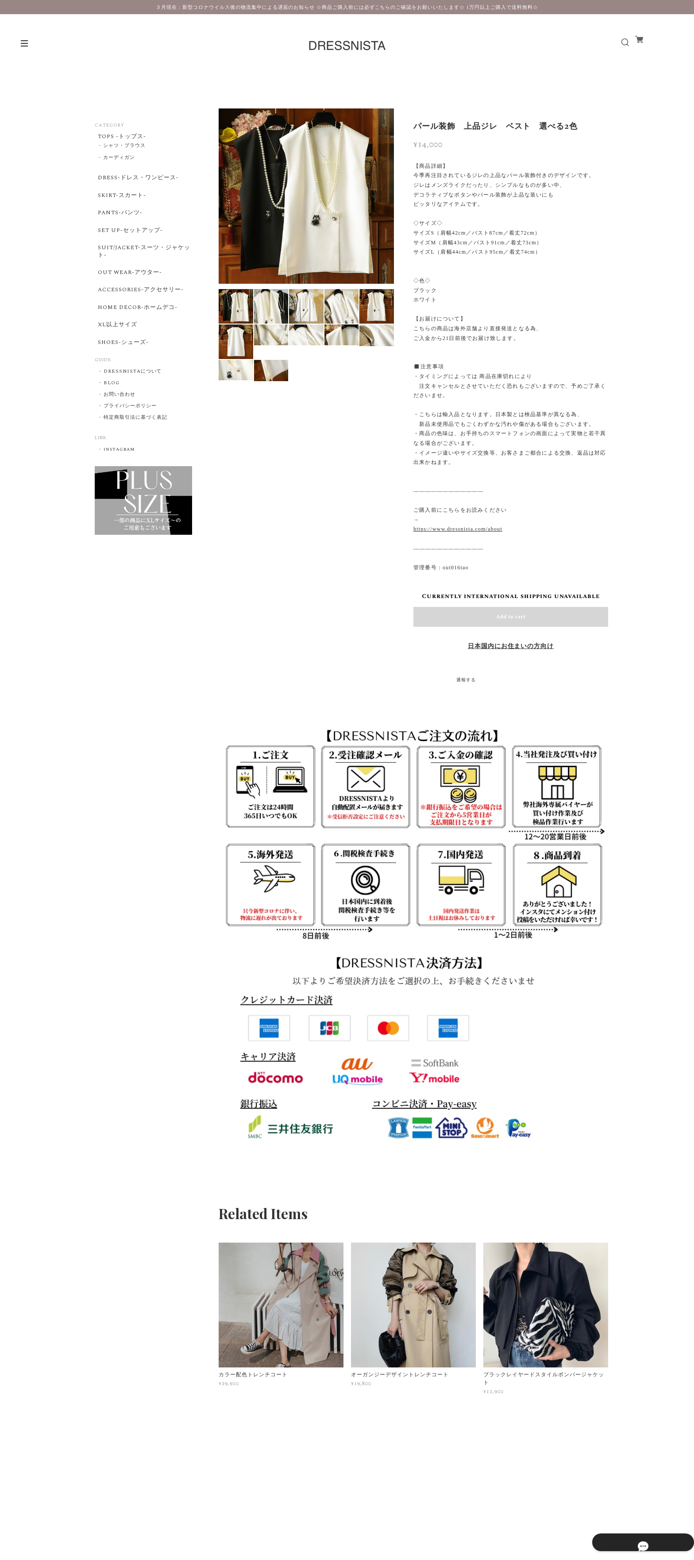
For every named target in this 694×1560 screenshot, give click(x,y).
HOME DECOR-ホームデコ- (138, 334)
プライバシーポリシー (130, 442)
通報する (466, 679)
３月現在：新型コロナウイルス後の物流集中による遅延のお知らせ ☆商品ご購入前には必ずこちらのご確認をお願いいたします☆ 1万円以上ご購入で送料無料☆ (347, 7)
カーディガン (119, 160)
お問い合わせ (119, 430)
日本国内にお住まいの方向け (511, 646)
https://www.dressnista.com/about (457, 529)
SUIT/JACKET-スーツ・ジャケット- (141, 268)
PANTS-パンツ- (119, 223)
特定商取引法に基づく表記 (135, 453)
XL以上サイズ (116, 355)
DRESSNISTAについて (133, 407)
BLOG (112, 419)
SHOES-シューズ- (122, 376)
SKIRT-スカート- (121, 203)
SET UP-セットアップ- (129, 244)
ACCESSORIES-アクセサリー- (141, 313)
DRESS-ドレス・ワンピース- (138, 182)
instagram (119, 485)
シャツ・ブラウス (124, 148)
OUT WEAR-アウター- (129, 293)
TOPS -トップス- (121, 137)
